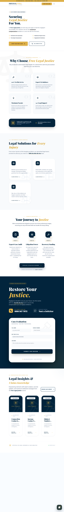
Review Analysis (16, 433)
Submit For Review (32, 351)
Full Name (14, 327)
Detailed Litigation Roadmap (32, 265)
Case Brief (14, 340)
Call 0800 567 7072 (37, 43)
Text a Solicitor (46, 311)
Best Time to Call (15, 334)
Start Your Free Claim (18, 43)
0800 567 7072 (21, 311)
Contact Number (36, 327)
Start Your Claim (46, 3)
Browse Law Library (48, 389)
